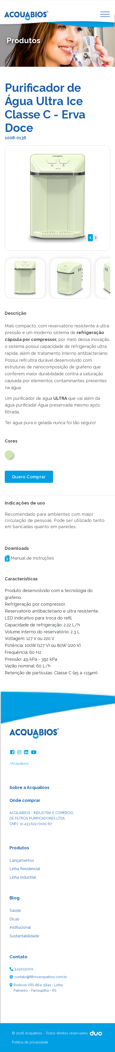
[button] (90, 237)
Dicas (14, 919)
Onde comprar (25, 800)
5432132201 (24, 969)
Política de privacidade (30, 1042)
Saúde (15, 910)
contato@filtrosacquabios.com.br (41, 977)
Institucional (20, 927)
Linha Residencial (25, 868)
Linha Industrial (23, 877)
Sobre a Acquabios (29, 787)
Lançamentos (22, 860)
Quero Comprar (29, 476)
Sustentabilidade (24, 936)
